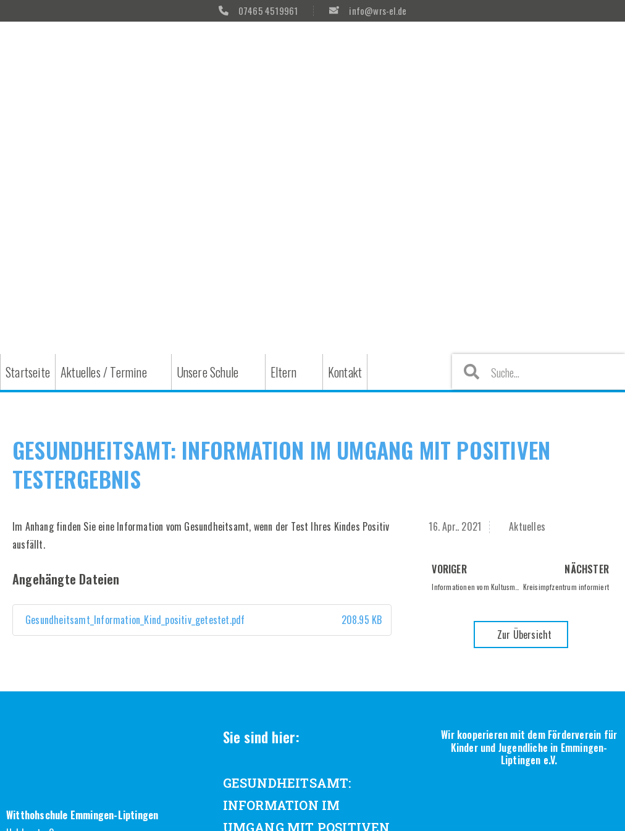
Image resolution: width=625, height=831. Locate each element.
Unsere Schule (208, 372)
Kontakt (345, 372)
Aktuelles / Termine (104, 372)
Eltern (283, 372)
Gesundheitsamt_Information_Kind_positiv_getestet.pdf (202, 620)
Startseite (28, 372)
